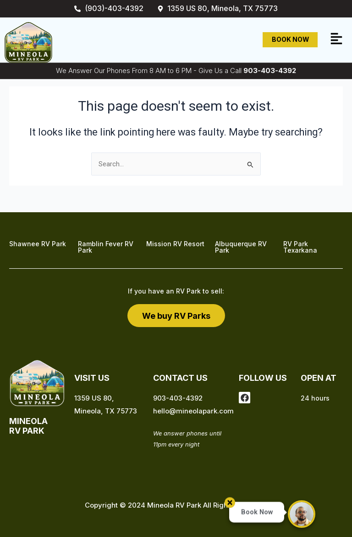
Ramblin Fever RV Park (105, 247)
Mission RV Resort (175, 244)
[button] (336, 40)
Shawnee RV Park (37, 244)
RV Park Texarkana (300, 247)
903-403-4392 (269, 70)
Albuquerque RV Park (241, 247)
